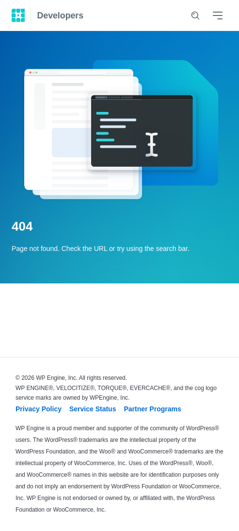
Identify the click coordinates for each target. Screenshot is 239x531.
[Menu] (217, 15)
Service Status (92, 409)
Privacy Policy (39, 409)
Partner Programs (152, 409)
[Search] (195, 15)
